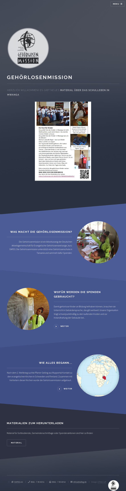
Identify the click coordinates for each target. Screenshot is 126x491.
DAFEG (17, 482)
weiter (64, 326)
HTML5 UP (102, 482)
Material (16, 443)
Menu (116, 4)
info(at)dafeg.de (79, 482)
